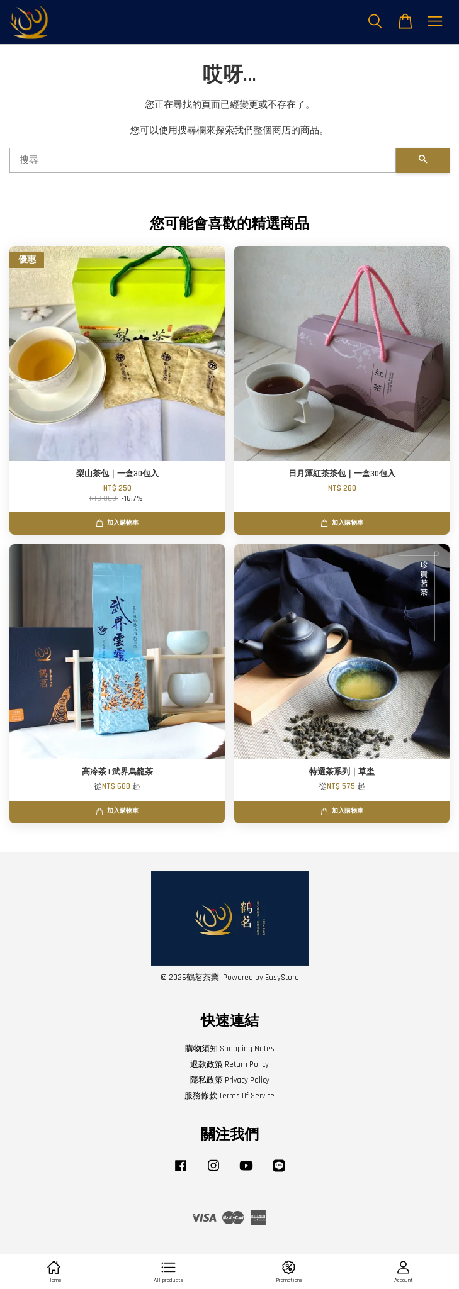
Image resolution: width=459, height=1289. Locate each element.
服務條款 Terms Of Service (229, 1096)
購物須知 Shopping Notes (230, 1049)
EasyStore (282, 978)
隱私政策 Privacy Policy (229, 1080)
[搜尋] (202, 160)
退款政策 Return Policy (229, 1064)
